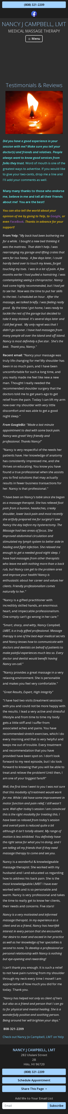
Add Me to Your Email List (34, 1098)
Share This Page (33, 1089)
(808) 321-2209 (34, 5)
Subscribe (56, 1106)
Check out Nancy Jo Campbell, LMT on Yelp (33, 1037)
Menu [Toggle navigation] (34, 38)
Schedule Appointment (34, 1080)
